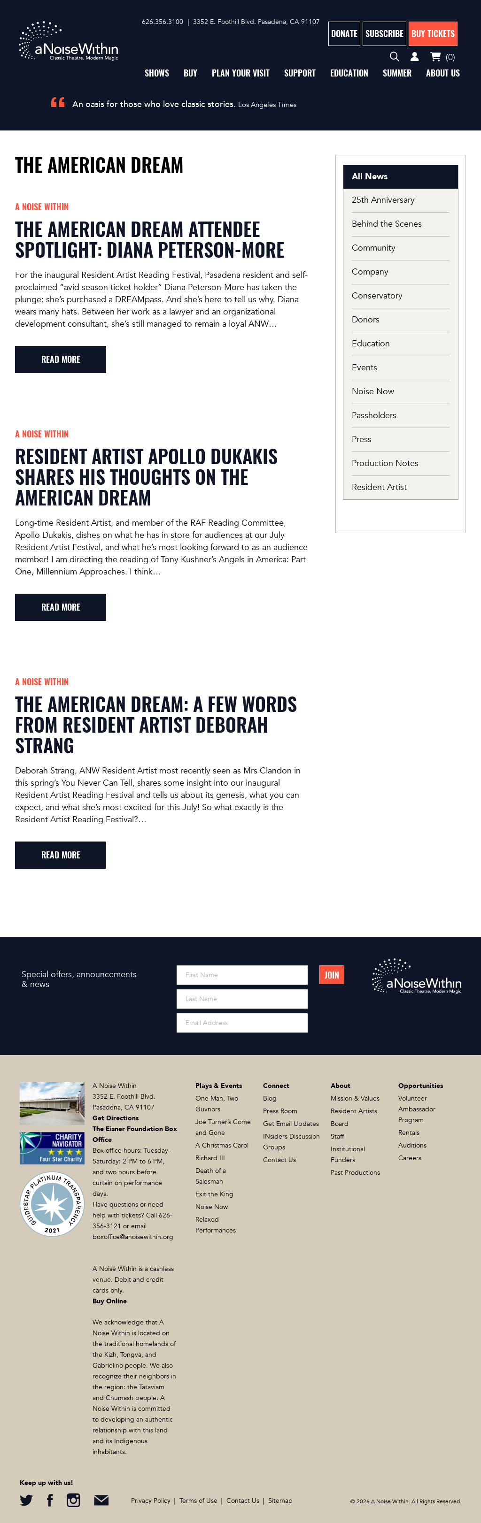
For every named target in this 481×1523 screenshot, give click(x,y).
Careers (409, 1158)
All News (370, 177)
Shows (157, 73)
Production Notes (385, 463)
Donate (344, 33)
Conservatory (377, 296)
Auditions (412, 1145)
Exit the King (214, 1194)
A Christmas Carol (221, 1145)
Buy (190, 73)
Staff (337, 1136)
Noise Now (373, 392)
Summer (397, 73)
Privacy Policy (151, 1500)
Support (300, 73)
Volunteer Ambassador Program (416, 1109)
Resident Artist (379, 487)
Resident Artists (354, 1111)
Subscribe (384, 33)
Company (370, 272)
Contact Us (279, 1160)
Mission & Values (355, 1098)
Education (349, 73)
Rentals (408, 1132)
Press (362, 439)
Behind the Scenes (387, 224)
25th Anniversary (383, 200)
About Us (443, 73)
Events (364, 368)
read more (60, 359)
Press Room (280, 1111)
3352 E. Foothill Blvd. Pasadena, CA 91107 (256, 21)
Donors (366, 320)
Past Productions (355, 1172)
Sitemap (280, 1500)
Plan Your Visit (241, 73)
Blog (270, 1098)
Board (340, 1123)
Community (374, 248)
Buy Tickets (433, 33)
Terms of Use (198, 1500)
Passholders (374, 415)
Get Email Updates (291, 1123)
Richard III (210, 1158)
